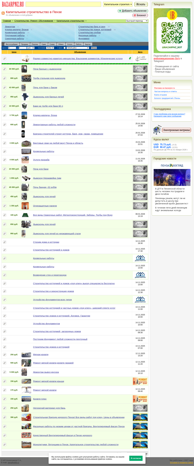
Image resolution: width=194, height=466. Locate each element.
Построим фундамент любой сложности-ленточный (60, 339)
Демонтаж (10, 26)
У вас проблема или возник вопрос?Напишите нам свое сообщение (169, 115)
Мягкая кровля (40, 354)
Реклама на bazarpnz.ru (164, 88)
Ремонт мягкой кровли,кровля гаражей (53, 363)
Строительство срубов (90, 32)
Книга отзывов (160, 95)
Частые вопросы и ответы (165, 91)
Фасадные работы (87, 35)
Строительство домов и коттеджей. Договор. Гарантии (61, 315)
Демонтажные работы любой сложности (54, 124)
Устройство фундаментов (46, 323)
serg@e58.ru (13, 462)
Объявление (80, 52)
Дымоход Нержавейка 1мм (47, 178)
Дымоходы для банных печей (48, 96)
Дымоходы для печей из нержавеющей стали (57, 233)
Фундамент (84, 38)
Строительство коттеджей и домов (51, 250)
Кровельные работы (15, 32)
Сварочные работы (14, 38)
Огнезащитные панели (45, 205)
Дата (140, 52)
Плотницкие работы (15, 35)
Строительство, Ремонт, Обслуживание (33, 21)
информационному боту (167, 58)
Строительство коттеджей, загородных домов (57, 331)
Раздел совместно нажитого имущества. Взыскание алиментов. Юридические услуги (77, 58)
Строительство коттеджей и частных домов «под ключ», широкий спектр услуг (74, 308)
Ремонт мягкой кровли (44, 390)
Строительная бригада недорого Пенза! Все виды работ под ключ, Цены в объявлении (78, 417)
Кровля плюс (40, 399)
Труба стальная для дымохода (49, 78)
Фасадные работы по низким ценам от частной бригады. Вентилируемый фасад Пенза (78, 426)
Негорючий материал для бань (49, 408)
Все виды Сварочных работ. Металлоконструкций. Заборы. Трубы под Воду (72, 215)
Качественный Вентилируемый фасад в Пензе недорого (62, 435)
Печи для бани (40, 169)
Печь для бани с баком (45, 87)
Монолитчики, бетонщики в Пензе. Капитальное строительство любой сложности (75, 444)
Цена (14, 52)
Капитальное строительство (70, 21)
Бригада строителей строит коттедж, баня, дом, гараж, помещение (68, 134)
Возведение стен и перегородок (49, 275)
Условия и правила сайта (181, 462)
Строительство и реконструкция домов (53, 291)
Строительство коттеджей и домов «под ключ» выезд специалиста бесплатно (74, 283)
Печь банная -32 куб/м (44, 187)
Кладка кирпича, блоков (17, 29)
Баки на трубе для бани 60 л (48, 106)
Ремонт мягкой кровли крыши (48, 381)
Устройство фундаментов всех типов (52, 299)
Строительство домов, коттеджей (95, 29)
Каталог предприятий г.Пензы (167, 98)
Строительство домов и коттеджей (51, 347)
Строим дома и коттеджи (46, 242)
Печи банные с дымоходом (47, 69)
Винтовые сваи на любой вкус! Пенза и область (58, 143)
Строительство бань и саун (92, 26)
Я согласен (136, 458)
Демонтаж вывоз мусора (46, 372)
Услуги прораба (41, 159)
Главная (7, 21)
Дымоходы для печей (44, 196)
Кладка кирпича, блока (45, 115)
